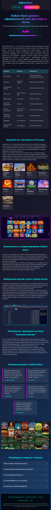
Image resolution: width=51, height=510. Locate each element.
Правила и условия (23, 500)
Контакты (40, 497)
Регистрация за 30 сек (32, 7)
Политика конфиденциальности (16, 497)
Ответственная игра (31, 497)
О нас (31, 500)
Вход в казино (17, 7)
